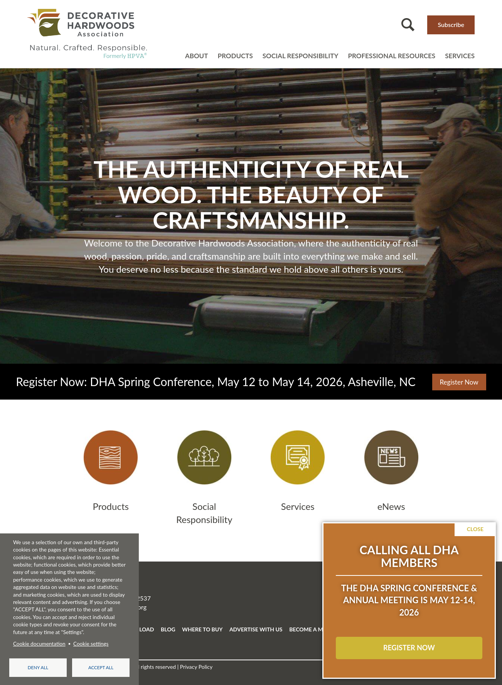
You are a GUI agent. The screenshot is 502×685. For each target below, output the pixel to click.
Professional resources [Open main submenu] (391, 56)
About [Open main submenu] (196, 56)
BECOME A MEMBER (315, 629)
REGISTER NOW (409, 647)
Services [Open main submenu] (460, 56)
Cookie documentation (39, 644)
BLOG (168, 629)
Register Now (459, 382)
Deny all (38, 667)
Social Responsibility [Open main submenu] (301, 56)
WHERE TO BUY (202, 629)
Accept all (100, 667)
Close (475, 529)
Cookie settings (90, 644)
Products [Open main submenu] (235, 56)
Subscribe (451, 24)
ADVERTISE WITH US (256, 629)
